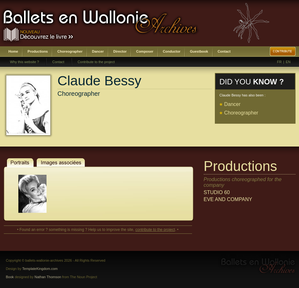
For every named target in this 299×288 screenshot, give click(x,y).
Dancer (98, 51)
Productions (38, 51)
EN (288, 62)
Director (120, 51)
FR (279, 62)
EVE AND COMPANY (228, 199)
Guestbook (199, 51)
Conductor (172, 51)
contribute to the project (155, 229)
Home (13, 51)
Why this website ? (24, 62)
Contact (224, 51)
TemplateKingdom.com (40, 269)
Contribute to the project (96, 62)
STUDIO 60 (217, 192)
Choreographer (69, 51)
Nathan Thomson (47, 277)
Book (10, 277)
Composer (144, 51)
